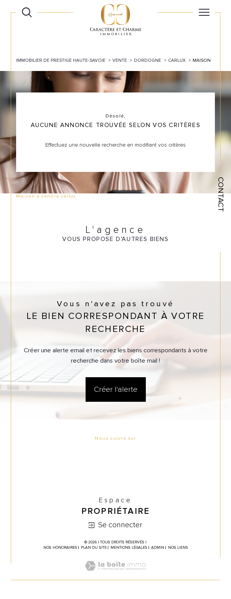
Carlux (177, 60)
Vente (119, 60)
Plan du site (94, 547)
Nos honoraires (60, 547)
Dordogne (147, 60)
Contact (220, 194)
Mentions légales (129, 547)
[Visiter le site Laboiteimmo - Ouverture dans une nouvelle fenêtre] (115, 574)
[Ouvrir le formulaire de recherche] (26, 12)
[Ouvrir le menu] (204, 12)
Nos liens (178, 547)
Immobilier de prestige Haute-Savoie (61, 60)
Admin (157, 547)
